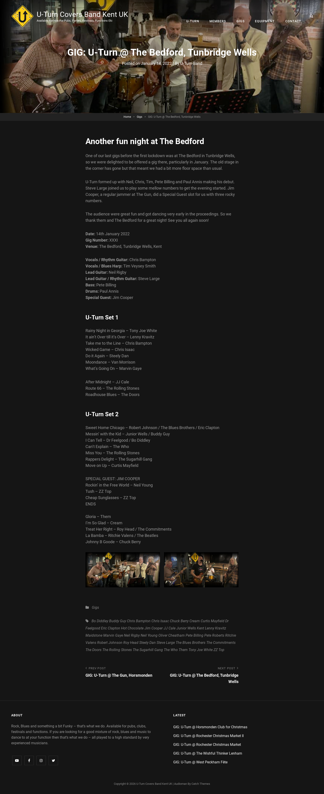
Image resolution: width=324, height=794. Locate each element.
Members (220, 16)
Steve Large (166, 642)
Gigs (242, 16)
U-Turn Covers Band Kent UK (82, 14)
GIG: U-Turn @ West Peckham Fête (200, 762)
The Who (171, 650)
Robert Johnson (109, 642)
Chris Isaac (160, 621)
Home (127, 116)
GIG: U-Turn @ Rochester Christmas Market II (208, 736)
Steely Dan (147, 642)
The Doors (93, 650)
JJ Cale (170, 628)
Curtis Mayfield (212, 621)
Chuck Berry (179, 621)
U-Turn (195, 16)
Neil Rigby (132, 635)
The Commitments (221, 642)
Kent (200, 628)
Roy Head (130, 642)
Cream (194, 621)
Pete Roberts (214, 635)
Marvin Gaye (113, 635)
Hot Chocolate (132, 628)
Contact (294, 16)
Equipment (266, 16)
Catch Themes (200, 783)
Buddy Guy (117, 621)
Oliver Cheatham (171, 635)
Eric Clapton (110, 628)
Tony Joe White (201, 650)
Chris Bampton (139, 621)
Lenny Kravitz (215, 628)
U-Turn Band (191, 63)
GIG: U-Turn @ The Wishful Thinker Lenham (207, 753)
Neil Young (149, 635)
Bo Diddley (100, 621)
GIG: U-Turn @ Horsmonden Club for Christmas (210, 727)
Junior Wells (186, 628)
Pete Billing (194, 635)
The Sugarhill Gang (148, 650)
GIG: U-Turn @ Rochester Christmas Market (207, 744)
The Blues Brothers (190, 642)
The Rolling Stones (117, 650)
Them (183, 650)
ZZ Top (219, 650)
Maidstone (94, 635)
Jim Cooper (153, 628)
